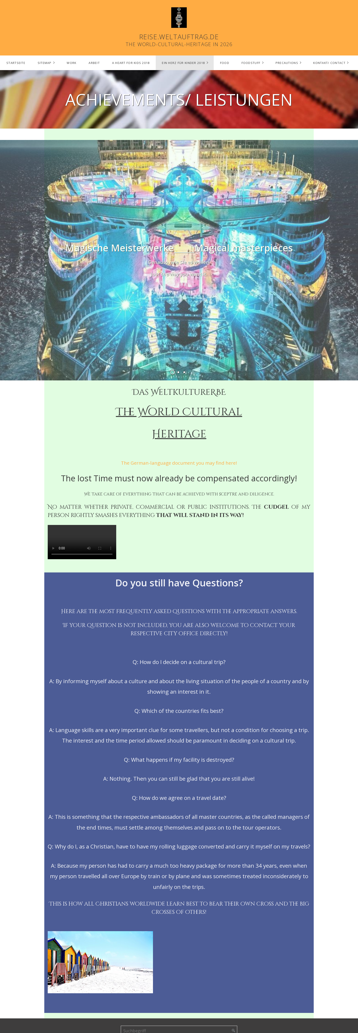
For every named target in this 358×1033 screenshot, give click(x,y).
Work (71, 63)
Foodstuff (251, 63)
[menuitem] (15, 62)
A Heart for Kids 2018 (131, 63)
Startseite (15, 63)
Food (224, 63)
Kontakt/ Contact (329, 63)
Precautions (287, 63)
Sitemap (45, 63)
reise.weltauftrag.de (179, 36)
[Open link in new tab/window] (179, 259)
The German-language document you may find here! (179, 463)
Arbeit (94, 63)
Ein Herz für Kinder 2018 (183, 63)
